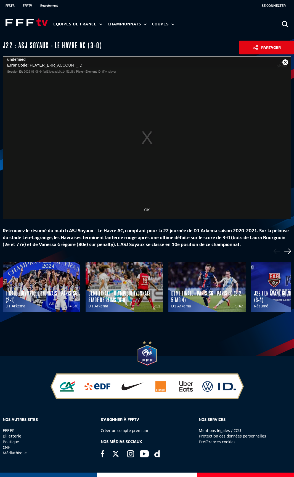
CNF (6, 447)
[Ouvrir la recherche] (285, 24)
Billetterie (12, 436)
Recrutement (49, 5)
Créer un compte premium (124, 430)
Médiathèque (15, 453)
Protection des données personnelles (232, 436)
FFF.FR (10, 5)
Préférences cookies (217, 442)
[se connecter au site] (274, 5)
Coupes (163, 24)
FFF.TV (27, 5)
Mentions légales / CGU (220, 430)
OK (147, 210)
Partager (271, 47)
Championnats (127, 24)
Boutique (11, 442)
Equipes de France (77, 24)
